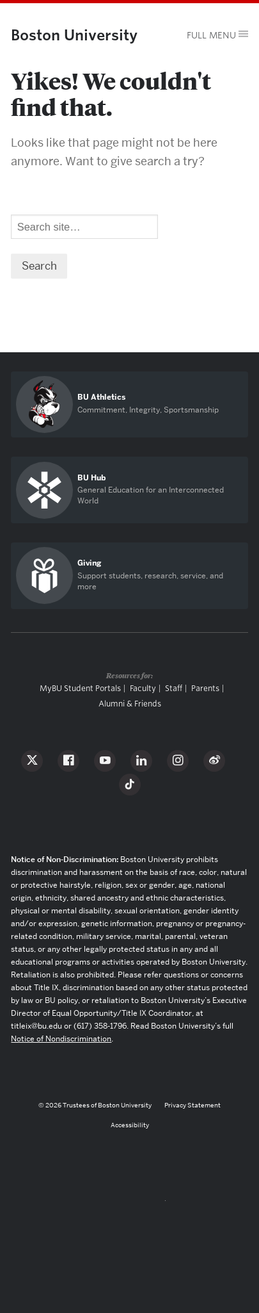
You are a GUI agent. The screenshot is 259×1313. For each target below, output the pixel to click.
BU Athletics (101, 397)
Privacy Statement (192, 1105)
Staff (173, 688)
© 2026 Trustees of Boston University (95, 1105)
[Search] (84, 227)
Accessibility (130, 1125)
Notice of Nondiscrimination (61, 1038)
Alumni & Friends (129, 703)
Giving (89, 563)
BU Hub (91, 478)
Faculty (143, 688)
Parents (205, 688)
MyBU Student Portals (80, 688)
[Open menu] (212, 35)
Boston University (74, 35)
